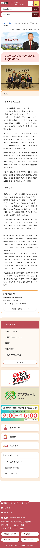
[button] (30, 3)
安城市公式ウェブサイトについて (16, 503)
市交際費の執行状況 (13, 354)
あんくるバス (15, 445)
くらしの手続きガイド (13, 462)
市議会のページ (16, 436)
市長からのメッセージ (13, 337)
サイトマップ (8, 512)
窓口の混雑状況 (11, 473)
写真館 (7, 343)
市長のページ (11, 23)
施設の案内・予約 (12, 467)
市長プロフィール (12, 331)
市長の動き (9, 349)
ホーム (3, 23)
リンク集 (6, 507)
